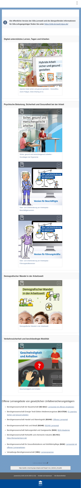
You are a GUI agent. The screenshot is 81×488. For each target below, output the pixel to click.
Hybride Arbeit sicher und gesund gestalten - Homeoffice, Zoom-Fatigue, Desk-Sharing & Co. (39, 90)
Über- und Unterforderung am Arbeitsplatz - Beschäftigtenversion (34, 209)
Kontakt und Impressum (45, 475)
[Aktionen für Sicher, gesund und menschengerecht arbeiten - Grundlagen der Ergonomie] (59, 111)
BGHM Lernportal (52, 426)
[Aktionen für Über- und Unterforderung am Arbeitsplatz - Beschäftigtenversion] (59, 164)
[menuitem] (77, 3)
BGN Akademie (64, 430)
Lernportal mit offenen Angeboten (61, 407)
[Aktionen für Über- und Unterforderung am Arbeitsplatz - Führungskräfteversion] (59, 218)
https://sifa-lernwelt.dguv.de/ (56, 24)
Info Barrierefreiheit (60, 475)
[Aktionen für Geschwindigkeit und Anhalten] (59, 346)
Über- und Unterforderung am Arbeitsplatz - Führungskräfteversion (34, 262)
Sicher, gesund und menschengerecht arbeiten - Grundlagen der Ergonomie (36, 156)
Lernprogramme (47, 452)
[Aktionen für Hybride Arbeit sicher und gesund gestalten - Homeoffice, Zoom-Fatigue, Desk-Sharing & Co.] (59, 46)
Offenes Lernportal (60, 420)
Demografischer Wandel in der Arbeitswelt (34, 326)
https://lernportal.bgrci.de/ (17, 438)
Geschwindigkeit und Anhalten (30, 389)
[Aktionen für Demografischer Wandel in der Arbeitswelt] (59, 283)
